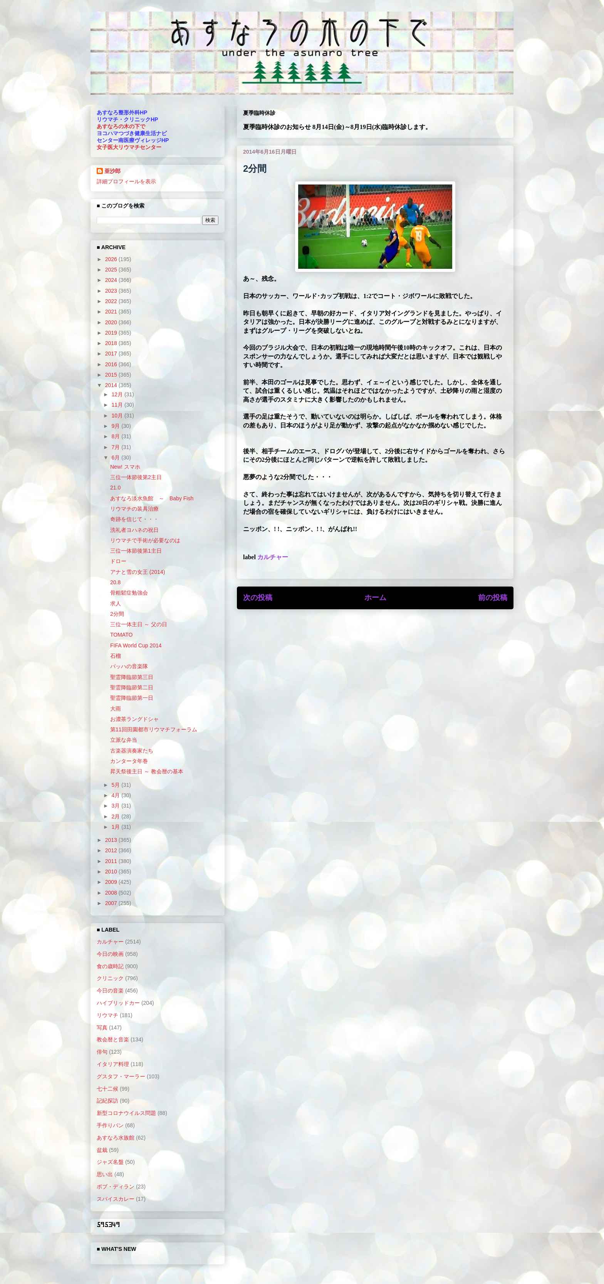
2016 (112, 364)
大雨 (115, 709)
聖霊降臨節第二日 (131, 687)
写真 (102, 1027)
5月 (116, 785)
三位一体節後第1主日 (136, 551)
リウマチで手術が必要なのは (145, 540)
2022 (112, 301)
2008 (112, 893)
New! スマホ (125, 467)
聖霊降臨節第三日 (131, 677)
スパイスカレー (115, 1199)
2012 (112, 850)
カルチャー (272, 557)
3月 (116, 806)
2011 (112, 861)
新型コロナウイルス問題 (126, 1113)
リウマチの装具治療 (134, 509)
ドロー (118, 561)
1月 (116, 827)
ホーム (375, 597)
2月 (116, 816)
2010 (112, 871)
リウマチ (107, 1015)
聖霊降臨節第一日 (131, 698)
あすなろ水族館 (115, 1138)
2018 (112, 343)
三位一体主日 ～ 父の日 (138, 624)
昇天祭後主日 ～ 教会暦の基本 (146, 771)
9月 (116, 426)
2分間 (117, 614)
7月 (116, 447)
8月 (116, 436)
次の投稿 (257, 597)
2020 (112, 322)
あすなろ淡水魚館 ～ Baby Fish (151, 498)
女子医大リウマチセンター (129, 147)
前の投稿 (492, 597)
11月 (117, 405)
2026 (112, 259)
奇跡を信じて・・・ (134, 519)
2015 (112, 375)
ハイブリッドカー (118, 1003)
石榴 (115, 656)
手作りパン (110, 1125)
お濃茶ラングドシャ (134, 719)
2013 (112, 840)
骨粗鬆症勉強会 (129, 593)
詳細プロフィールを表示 (126, 181)
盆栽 (102, 1150)
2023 (112, 291)
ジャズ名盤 (110, 1162)
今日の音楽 (110, 990)
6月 (116, 457)
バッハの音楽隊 (129, 666)
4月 (116, 795)
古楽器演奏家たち (131, 751)
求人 (115, 603)
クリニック (110, 978)
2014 (112, 385)
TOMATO (121, 635)
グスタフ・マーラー (121, 1076)
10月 (117, 415)
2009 (112, 882)
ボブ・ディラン (115, 1186)
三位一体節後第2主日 (136, 477)
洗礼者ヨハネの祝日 (134, 530)
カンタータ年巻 (129, 761)
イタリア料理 (113, 1064)
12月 (117, 394)
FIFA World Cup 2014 (136, 645)
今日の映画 (110, 954)
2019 (112, 333)
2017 (112, 353)
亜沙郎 (112, 171)
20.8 (115, 582)
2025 (112, 270)
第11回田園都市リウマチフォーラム (153, 729)
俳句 (102, 1052)
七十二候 (107, 1089)
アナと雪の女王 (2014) (137, 572)
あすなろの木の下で (121, 126)
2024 (112, 280)
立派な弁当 (123, 740)
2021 (112, 311)
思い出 (105, 1174)
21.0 (115, 487)
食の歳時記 (110, 966)
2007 (112, 903)
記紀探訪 (107, 1101)
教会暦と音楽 (113, 1039)
